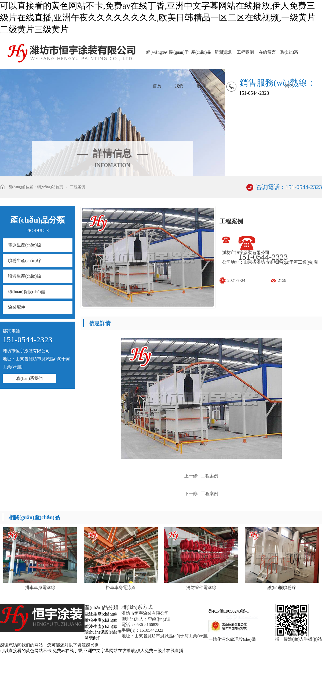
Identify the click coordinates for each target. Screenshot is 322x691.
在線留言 (267, 52)
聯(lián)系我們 (289, 59)
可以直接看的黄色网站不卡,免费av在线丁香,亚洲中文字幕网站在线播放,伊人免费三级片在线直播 (91, 650)
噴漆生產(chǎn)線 (24, 276)
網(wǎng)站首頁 (156, 59)
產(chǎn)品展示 (201, 59)
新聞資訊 (223, 52)
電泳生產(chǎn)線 (24, 245)
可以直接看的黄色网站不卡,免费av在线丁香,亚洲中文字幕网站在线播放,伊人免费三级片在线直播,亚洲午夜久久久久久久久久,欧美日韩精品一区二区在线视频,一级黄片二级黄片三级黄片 (158, 17)
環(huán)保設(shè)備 (26, 291)
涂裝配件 (16, 307)
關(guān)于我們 (179, 59)
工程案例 (245, 52)
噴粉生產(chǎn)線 (24, 260)
